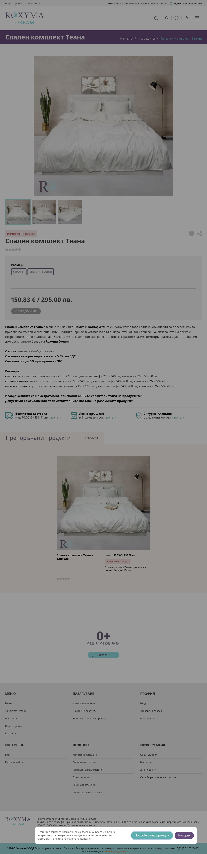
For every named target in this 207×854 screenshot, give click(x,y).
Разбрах (184, 835)
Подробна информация (152, 835)
